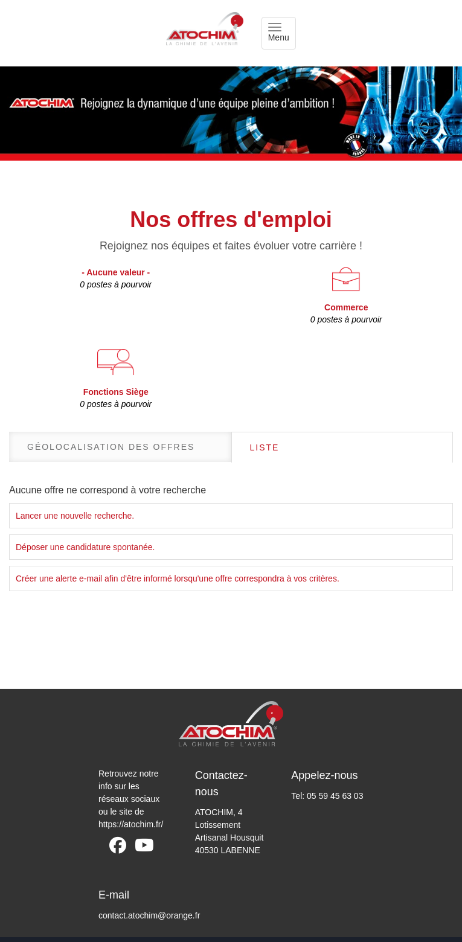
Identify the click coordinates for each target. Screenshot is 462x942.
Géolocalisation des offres (110, 447)
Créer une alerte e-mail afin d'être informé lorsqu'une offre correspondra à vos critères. (177, 578)
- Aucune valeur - (116, 279)
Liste (265, 447)
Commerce (347, 314)
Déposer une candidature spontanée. (85, 547)
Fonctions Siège (116, 398)
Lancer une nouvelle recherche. (75, 516)
